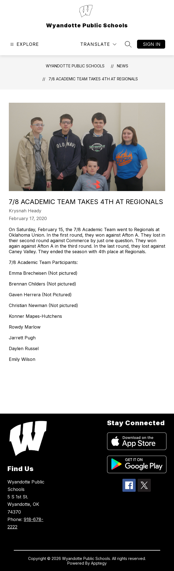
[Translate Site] (98, 44)
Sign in (151, 44)
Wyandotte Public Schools (75, 66)
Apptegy (99, 563)
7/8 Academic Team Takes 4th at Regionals (93, 78)
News (122, 66)
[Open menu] (24, 44)
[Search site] (128, 44)
